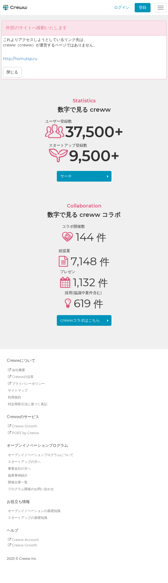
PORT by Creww (23, 433)
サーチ (66, 176)
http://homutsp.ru (20, 58)
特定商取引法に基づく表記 (27, 404)
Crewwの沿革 (21, 377)
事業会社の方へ (19, 468)
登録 (142, 7)
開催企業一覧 (18, 482)
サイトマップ (18, 390)
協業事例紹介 (18, 475)
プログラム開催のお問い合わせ (31, 489)
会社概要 (16, 370)
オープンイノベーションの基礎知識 (34, 511)
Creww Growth (22, 426)
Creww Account (23, 539)
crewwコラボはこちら (80, 320)
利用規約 (14, 397)
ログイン (121, 7)
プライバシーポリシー (26, 383)
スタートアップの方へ (24, 462)
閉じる (12, 72)
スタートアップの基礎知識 (27, 518)
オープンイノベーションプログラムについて (40, 455)
